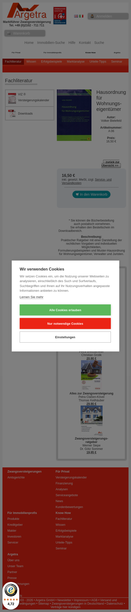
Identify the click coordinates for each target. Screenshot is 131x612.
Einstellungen (65, 337)
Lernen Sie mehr (32, 297)
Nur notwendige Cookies (65, 323)
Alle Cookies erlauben (65, 310)
